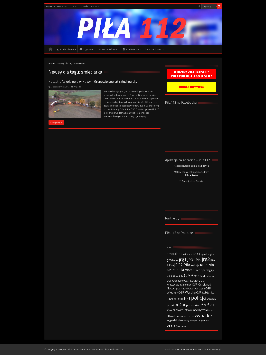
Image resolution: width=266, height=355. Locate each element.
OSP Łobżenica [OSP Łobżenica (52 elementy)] (205, 292)
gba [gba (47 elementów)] (212, 254)
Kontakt (84, 6)
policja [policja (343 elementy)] (198, 297)
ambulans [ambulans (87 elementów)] (174, 253)
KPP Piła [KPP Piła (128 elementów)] (207, 264)
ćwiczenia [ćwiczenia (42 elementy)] (181, 326)
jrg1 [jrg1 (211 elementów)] (183, 259)
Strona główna (50, 48)
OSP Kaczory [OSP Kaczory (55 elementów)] (192, 280)
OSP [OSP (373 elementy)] (188, 275)
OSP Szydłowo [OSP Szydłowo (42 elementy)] (185, 288)
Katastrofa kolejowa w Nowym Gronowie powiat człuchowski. (93, 81)
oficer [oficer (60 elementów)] (188, 270)
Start (75, 6)
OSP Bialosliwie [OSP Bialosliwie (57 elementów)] (204, 276)
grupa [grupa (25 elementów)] (175, 260)
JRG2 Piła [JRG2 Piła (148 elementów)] (182, 265)
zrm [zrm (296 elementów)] (171, 325)
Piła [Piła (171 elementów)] (187, 298)
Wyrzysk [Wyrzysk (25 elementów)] (193, 321)
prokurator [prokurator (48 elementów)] (193, 305)
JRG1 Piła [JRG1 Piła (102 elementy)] (194, 259)
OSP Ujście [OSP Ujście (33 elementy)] (199, 288)
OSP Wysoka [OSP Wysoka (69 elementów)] (187, 292)
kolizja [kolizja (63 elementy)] (195, 265)
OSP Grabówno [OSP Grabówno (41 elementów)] (175, 280)
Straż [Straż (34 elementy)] (211, 310)
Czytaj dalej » (56, 122)
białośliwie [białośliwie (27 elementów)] (187, 254)
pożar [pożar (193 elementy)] (180, 304)
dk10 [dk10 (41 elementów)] (195, 254)
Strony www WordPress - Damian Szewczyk (199, 349)
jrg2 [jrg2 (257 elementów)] (206, 259)
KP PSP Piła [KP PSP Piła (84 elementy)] (175, 270)
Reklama (95, 6)
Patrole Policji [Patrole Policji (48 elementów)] (175, 298)
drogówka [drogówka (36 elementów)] (203, 254)
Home (52, 63)
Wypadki (77, 86)
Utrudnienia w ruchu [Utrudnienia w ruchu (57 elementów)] (180, 316)
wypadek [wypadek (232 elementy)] (204, 315)
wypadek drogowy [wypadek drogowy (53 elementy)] (178, 320)
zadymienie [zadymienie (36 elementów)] (203, 320)
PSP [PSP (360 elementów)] (204, 304)
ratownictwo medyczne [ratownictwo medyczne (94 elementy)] (190, 310)
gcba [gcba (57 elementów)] (170, 260)
